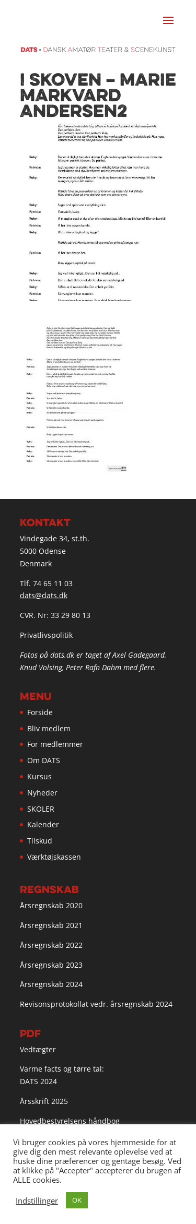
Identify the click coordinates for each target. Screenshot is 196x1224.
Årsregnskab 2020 (51, 905)
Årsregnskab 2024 (51, 984)
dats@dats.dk (43, 595)
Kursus (39, 776)
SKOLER (40, 809)
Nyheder (42, 793)
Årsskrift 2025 (44, 1101)
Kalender (43, 824)
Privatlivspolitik (46, 635)
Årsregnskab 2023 (51, 965)
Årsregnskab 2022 (51, 945)
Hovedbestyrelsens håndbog (70, 1121)
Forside (40, 712)
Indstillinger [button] (37, 1200)
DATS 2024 (38, 1081)
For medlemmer (55, 744)
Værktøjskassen (54, 857)
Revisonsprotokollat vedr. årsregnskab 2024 (96, 1004)
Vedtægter (38, 1049)
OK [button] (77, 1200)
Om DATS (43, 760)
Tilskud (39, 841)
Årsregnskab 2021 (51, 925)
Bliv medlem (49, 728)
